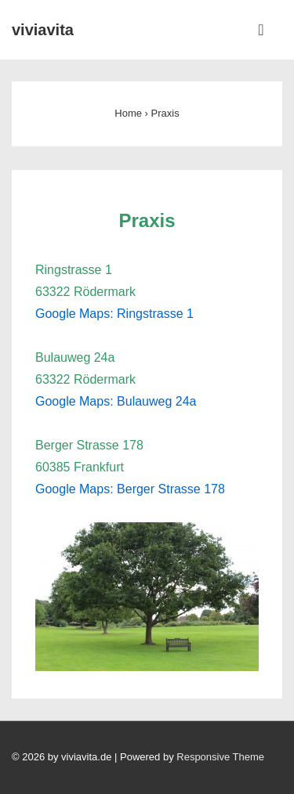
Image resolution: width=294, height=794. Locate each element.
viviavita (43, 29)
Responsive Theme (220, 757)
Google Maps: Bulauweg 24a (115, 401)
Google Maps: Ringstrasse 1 (114, 313)
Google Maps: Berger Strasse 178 (130, 489)
